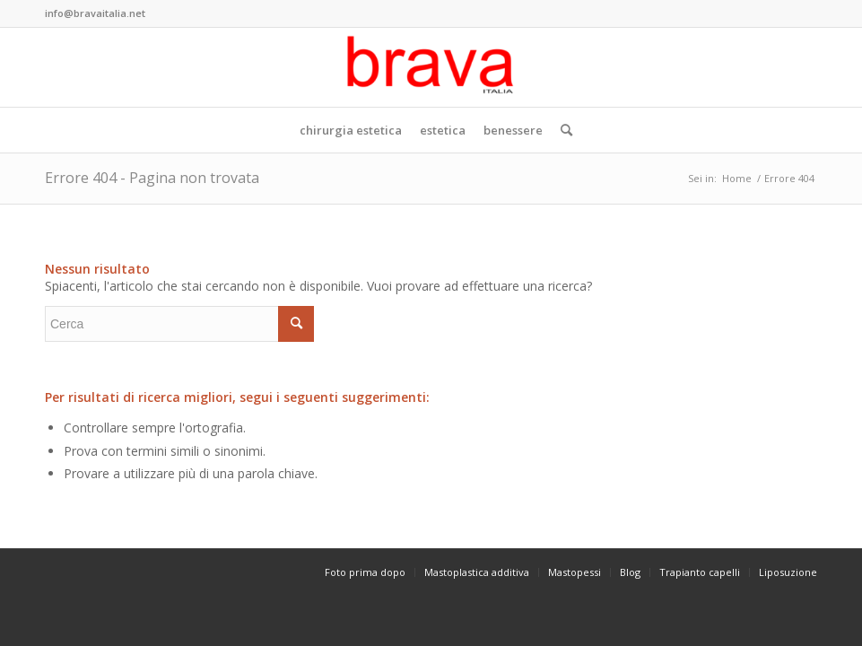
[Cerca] (562, 130)
